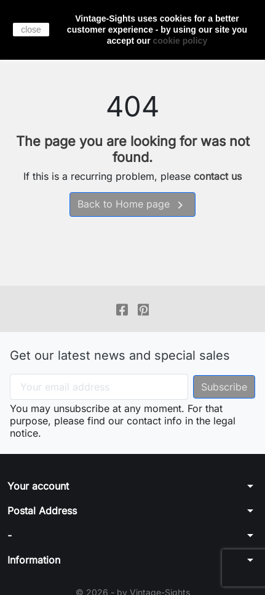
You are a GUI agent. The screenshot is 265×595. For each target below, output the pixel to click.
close (31, 29)
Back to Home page (132, 205)
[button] (132, 486)
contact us (218, 176)
